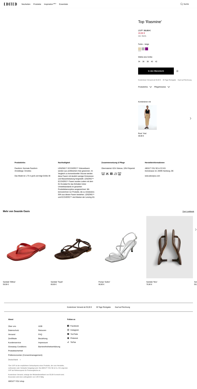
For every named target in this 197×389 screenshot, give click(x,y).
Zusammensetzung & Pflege (113, 163)
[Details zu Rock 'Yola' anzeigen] (147, 117)
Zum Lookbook (188, 211)
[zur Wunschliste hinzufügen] (177, 71)
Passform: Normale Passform (26, 168)
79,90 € (149, 284)
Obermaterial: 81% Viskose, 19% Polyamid (118, 168)
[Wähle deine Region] (15, 360)
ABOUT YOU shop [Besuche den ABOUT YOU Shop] (16, 381)
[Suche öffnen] (185, 4)
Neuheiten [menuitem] (26, 4)
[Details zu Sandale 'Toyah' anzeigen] (74, 247)
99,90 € (101, 284)
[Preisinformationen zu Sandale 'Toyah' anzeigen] (74, 284)
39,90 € (141, 136)
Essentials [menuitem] (63, 4)
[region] (33, 180)
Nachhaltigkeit (64, 163)
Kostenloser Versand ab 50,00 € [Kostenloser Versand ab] (149, 80)
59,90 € (6, 284)
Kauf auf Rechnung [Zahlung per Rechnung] (184, 80)
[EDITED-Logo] (10, 4)
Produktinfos (145, 87)
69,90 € (54, 284)
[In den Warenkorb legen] (156, 71)
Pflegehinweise (162, 87)
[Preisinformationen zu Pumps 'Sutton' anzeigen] (121, 284)
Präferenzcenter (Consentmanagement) (25, 355)
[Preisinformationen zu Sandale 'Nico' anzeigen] (169, 284)
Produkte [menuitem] (37, 4)
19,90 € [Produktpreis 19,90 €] (141, 33)
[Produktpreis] (165, 33)
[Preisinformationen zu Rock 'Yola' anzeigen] (147, 136)
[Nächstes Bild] (190, 118)
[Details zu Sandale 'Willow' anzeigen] (26, 247)
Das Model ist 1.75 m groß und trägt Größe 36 (32, 176)
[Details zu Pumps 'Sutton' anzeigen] (121, 247)
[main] (98, 180)
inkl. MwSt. (142, 36)
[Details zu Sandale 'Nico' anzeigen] (169, 247)
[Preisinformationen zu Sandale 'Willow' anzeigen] (26, 284)
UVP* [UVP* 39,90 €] (144, 30)
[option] (139, 49)
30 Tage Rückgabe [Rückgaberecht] (169, 80)
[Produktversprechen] (165, 80)
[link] (10, 320)
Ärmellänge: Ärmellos (23, 171)
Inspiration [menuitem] (50, 4)
